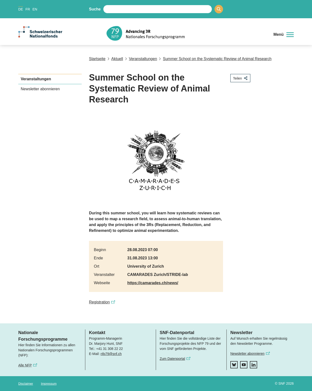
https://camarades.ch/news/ (152, 283)
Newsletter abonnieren (40, 89)
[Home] (186, 33)
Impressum (49, 383)
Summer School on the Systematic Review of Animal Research (215, 59)
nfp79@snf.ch (111, 354)
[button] (283, 34)
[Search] (218, 9)
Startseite (97, 59)
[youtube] (243, 364)
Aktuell (115, 59)
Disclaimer (25, 383)
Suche (95, 9)
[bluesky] (234, 364)
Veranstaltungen (141, 59)
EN (34, 9)
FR (27, 9)
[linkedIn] (253, 364)
